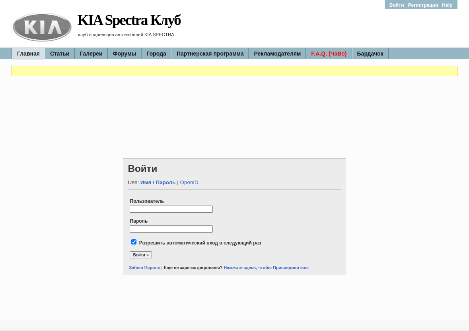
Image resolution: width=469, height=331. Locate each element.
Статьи (60, 53)
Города (156, 53)
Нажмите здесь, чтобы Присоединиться (266, 267)
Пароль (139, 221)
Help (447, 5)
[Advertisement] (234, 100)
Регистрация (423, 5)
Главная (28, 53)
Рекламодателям (277, 53)
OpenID (189, 182)
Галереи (91, 53)
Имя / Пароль (158, 182)
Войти (397, 5)
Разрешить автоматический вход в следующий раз (200, 243)
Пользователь (147, 201)
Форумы (124, 53)
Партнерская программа (210, 53)
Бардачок (370, 53)
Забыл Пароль (144, 267)
